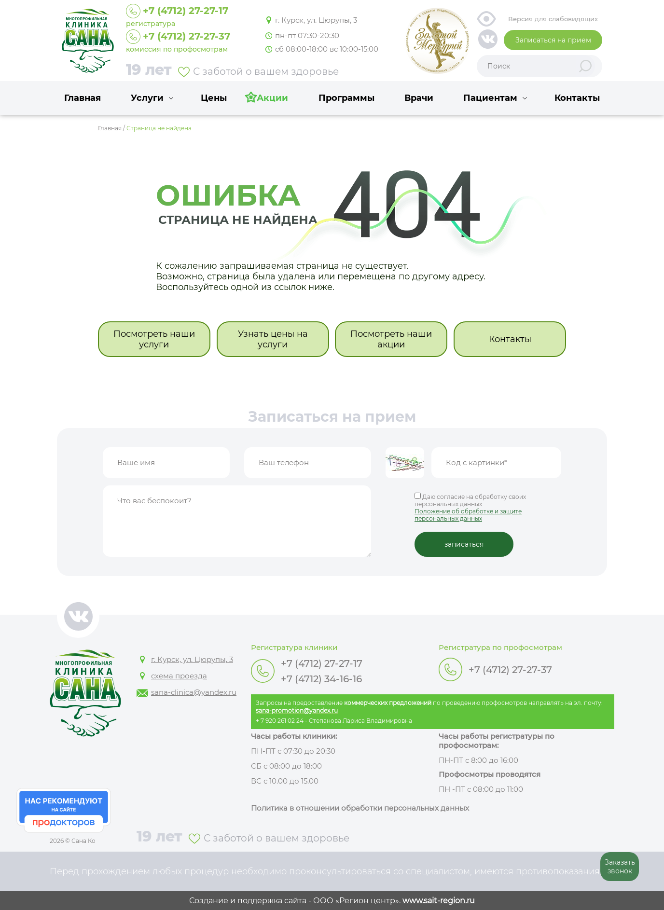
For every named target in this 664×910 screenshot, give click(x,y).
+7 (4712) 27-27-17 (321, 663)
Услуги (147, 98)
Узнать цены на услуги (273, 339)
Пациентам (490, 98)
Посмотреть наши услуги (154, 339)
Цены (214, 98)
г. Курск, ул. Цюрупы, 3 (316, 20)
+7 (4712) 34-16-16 (321, 679)
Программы (346, 98)
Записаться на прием (553, 40)
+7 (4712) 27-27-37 (510, 670)
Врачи (418, 98)
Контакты (577, 98)
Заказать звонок (620, 866)
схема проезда (179, 675)
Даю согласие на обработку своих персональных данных (488, 507)
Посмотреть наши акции (391, 339)
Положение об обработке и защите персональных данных (468, 515)
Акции (272, 98)
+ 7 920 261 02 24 (280, 720)
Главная (82, 98)
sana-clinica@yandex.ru (193, 692)
